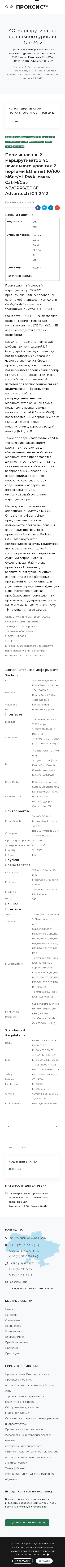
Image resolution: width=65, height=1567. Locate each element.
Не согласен (22, 1561)
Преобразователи (16, 1342)
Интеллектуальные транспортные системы (32, 1451)
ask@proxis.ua (18, 1281)
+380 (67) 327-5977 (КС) (24, 1245)
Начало (18, 67)
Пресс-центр (13, 1353)
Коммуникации (22, 70)
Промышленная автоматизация (24, 1429)
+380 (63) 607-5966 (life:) (23, 1256)
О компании (12, 1320)
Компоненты (13, 1331)
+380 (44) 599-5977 (20, 1269)
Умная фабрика (15, 1468)
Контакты (11, 1314)
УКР (24, 1147)
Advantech (31, 202)
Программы (12, 1348)
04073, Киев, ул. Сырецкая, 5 (28, 1238)
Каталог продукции (39, 67)
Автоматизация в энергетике (23, 1446)
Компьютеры (13, 1325)
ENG (11, 1147)
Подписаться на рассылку (27, 1522)
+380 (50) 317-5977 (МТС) (24, 1250)
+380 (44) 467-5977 (22, 1263)
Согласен (44, 1561)
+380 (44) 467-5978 (20, 1274)
